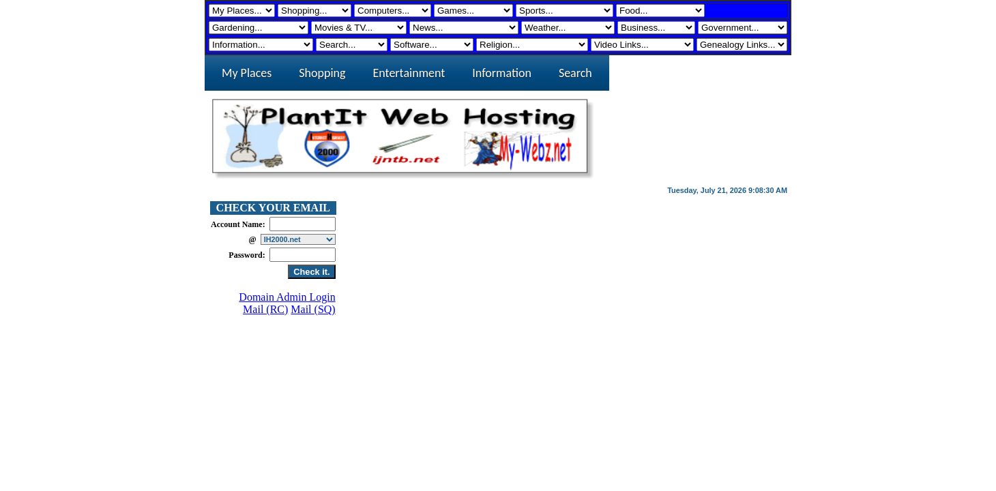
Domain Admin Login (287, 297)
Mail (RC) (265, 309)
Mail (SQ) (313, 309)
